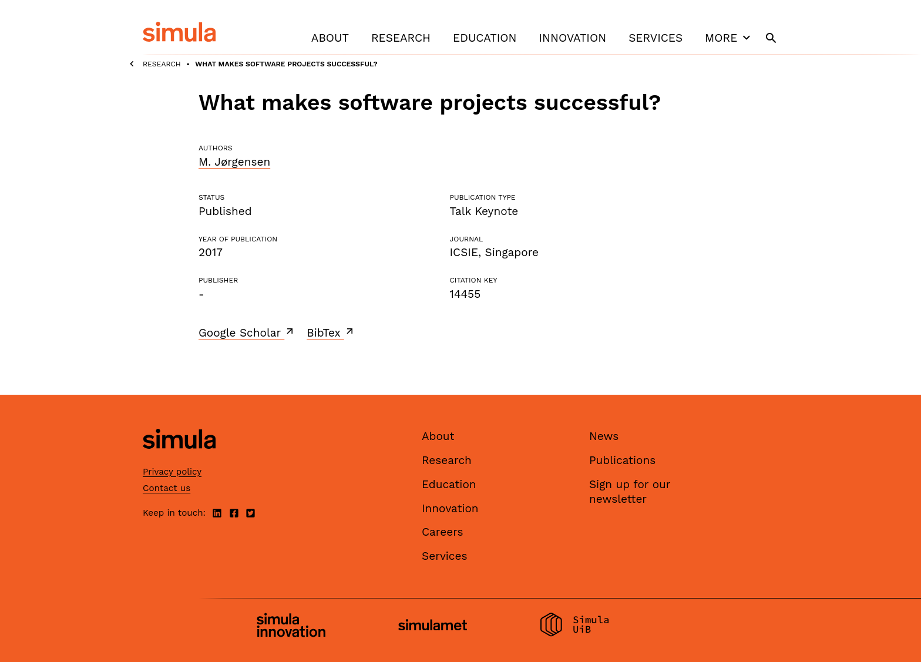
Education (484, 38)
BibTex (331, 332)
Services (655, 38)
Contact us (166, 488)
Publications (622, 460)
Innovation (572, 38)
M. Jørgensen (234, 162)
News (604, 436)
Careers (442, 532)
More (729, 38)
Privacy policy (172, 471)
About (330, 38)
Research (401, 38)
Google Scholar (247, 332)
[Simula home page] (179, 459)
